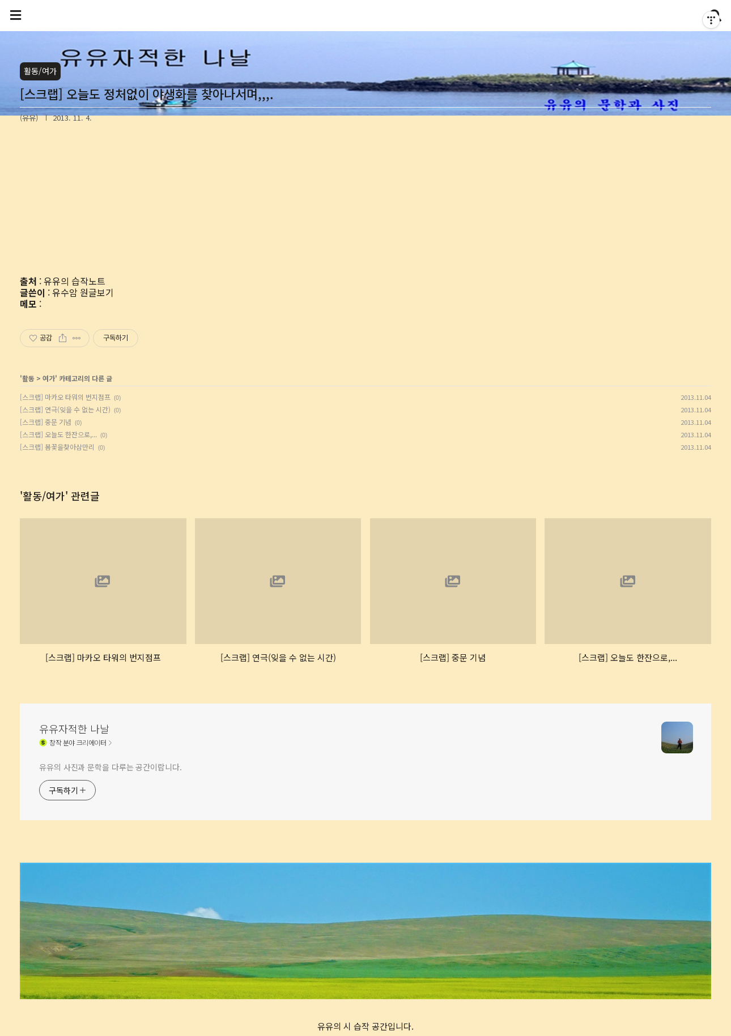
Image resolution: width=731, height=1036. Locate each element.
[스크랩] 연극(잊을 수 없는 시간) (65, 409)
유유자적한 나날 (74, 728)
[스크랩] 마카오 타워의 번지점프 (65, 397)
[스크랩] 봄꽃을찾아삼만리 (57, 446)
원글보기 (97, 292)
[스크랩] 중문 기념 (45, 422)
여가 (48, 378)
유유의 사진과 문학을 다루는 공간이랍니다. (110, 767)
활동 (28, 378)
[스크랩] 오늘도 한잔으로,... (58, 434)
